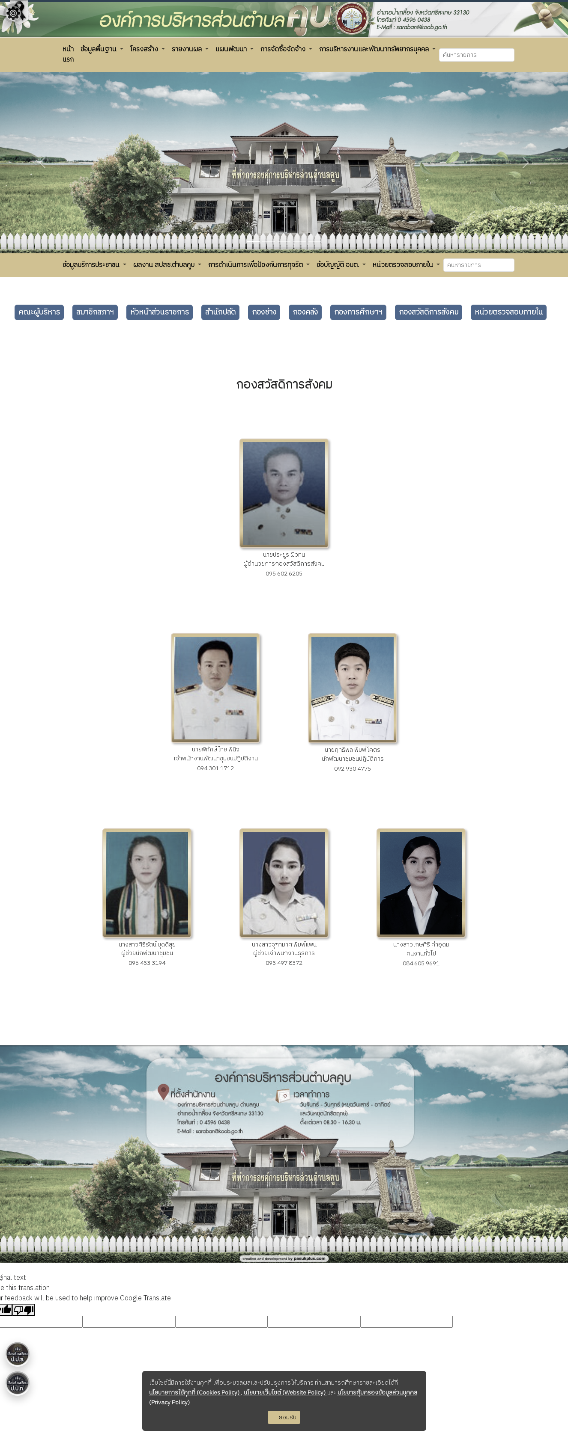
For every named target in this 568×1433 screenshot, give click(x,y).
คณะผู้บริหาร (39, 312)
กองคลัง (305, 312)
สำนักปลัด (220, 312)
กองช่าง (264, 312)
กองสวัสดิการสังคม (428, 312)
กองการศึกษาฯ (358, 312)
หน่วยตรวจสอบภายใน (509, 312)
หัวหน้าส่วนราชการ (159, 312)
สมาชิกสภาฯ (95, 312)
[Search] (476, 55)
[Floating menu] (13, 179)
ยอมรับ (284, 1417)
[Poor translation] (23, 1310)
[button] (68, 54)
